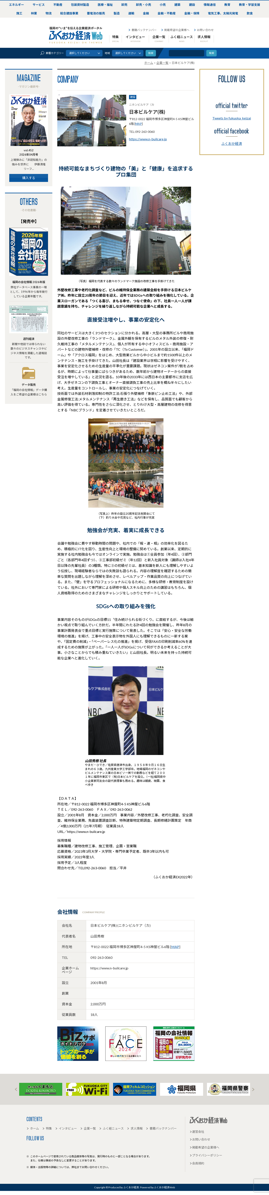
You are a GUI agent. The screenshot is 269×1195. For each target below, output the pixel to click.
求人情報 (203, 38)
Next (253, 1089)
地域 (107, 53)
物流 (49, 13)
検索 (211, 53)
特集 (115, 38)
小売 (163, 4)
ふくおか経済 (231, 143)
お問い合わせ (204, 30)
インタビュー (135, 38)
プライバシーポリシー (206, 1155)
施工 (19, 13)
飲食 (250, 13)
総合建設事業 (69, 13)
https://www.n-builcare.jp (148, 139)
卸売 (124, 4)
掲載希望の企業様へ (175, 30)
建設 (192, 4)
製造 (117, 13)
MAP (138, 124)
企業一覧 (158, 38)
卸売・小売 (143, 4)
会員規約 (197, 1163)
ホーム (32, 1128)
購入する (28, 178)
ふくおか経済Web (76, 35)
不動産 (57, 4)
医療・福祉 (105, 4)
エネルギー (16, 4)
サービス (39, 4)
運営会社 (197, 1131)
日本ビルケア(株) (147, 112)
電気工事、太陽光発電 (223, 13)
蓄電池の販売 (96, 13)
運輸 (131, 13)
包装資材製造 (80, 4)
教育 (227, 4)
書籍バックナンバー (142, 30)
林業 (34, 13)
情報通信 (210, 4)
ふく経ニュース (181, 38)
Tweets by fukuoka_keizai (231, 118)
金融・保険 (191, 13)
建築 (177, 4)
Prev (16, 1089)
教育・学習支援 (249, 4)
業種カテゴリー (52, 53)
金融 (146, 13)
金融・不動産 (167, 13)
